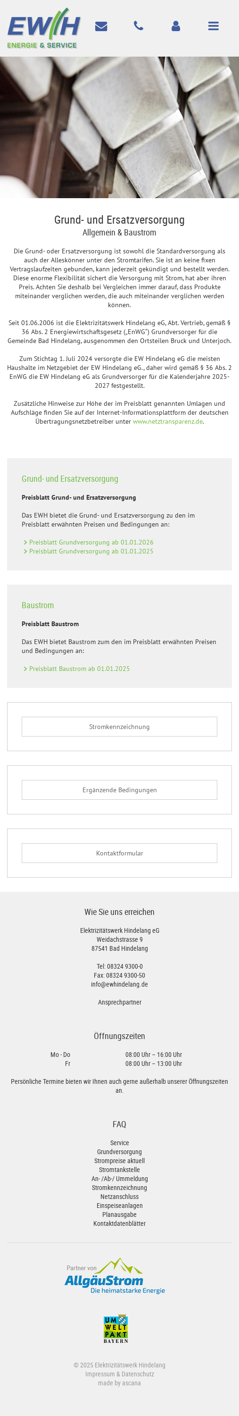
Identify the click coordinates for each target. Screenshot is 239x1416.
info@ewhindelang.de (119, 984)
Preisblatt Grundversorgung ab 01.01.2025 (91, 551)
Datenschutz (138, 1373)
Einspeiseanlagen (120, 1205)
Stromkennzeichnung (119, 726)
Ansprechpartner (119, 1001)
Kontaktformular (119, 853)
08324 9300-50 (125, 975)
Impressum (100, 1373)
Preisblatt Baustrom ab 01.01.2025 (79, 668)
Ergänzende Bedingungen (119, 790)
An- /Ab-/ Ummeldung (119, 1178)
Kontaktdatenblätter (119, 1223)
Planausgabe (119, 1214)
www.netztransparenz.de (168, 421)
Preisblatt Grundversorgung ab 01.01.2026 (91, 542)
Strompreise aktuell (119, 1160)
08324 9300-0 (125, 966)
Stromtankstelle (119, 1169)
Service (119, 1142)
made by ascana (119, 1382)
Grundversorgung (119, 1151)
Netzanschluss (119, 1196)
